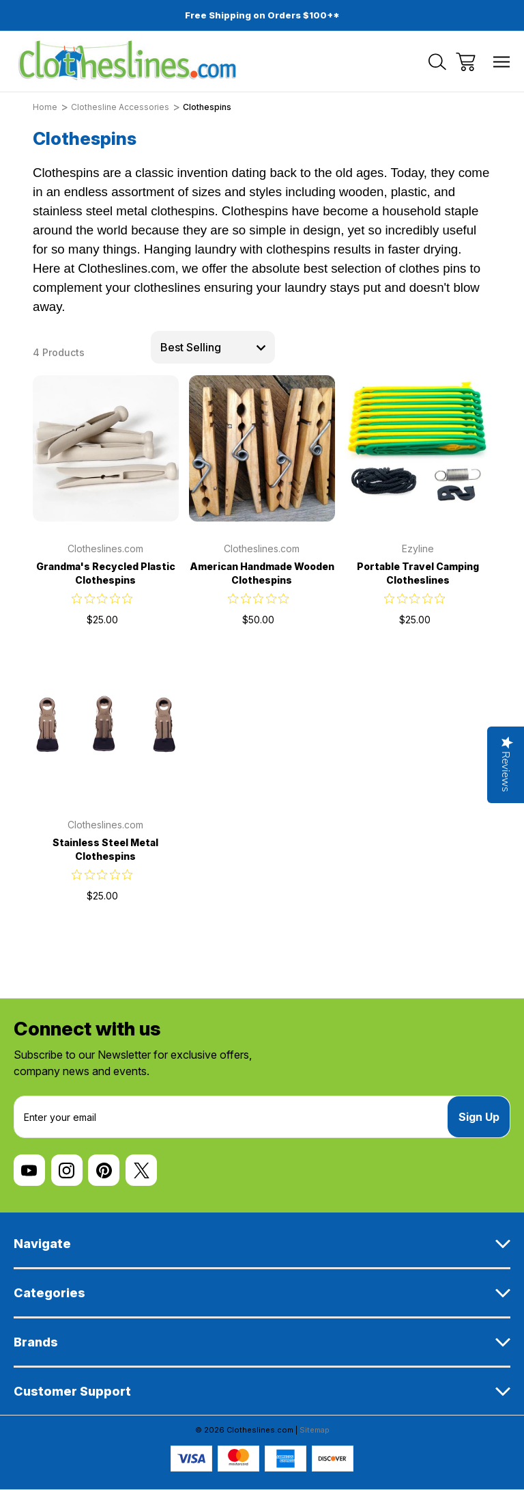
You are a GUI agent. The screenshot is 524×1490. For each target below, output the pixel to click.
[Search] (437, 61)
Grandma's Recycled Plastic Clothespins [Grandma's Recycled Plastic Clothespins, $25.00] (105, 573)
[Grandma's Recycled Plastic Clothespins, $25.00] (106, 448)
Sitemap (315, 1430)
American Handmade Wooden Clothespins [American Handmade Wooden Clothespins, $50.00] (262, 573)
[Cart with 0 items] (466, 62)
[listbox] (213, 347)
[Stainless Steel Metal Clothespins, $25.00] (106, 724)
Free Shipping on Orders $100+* (262, 15)
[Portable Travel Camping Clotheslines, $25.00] (418, 448)
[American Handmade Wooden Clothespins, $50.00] (262, 448)
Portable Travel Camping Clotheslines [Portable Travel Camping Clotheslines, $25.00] (418, 573)
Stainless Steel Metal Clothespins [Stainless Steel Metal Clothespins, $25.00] (105, 849)
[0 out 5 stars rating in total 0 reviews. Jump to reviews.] (105, 598)
